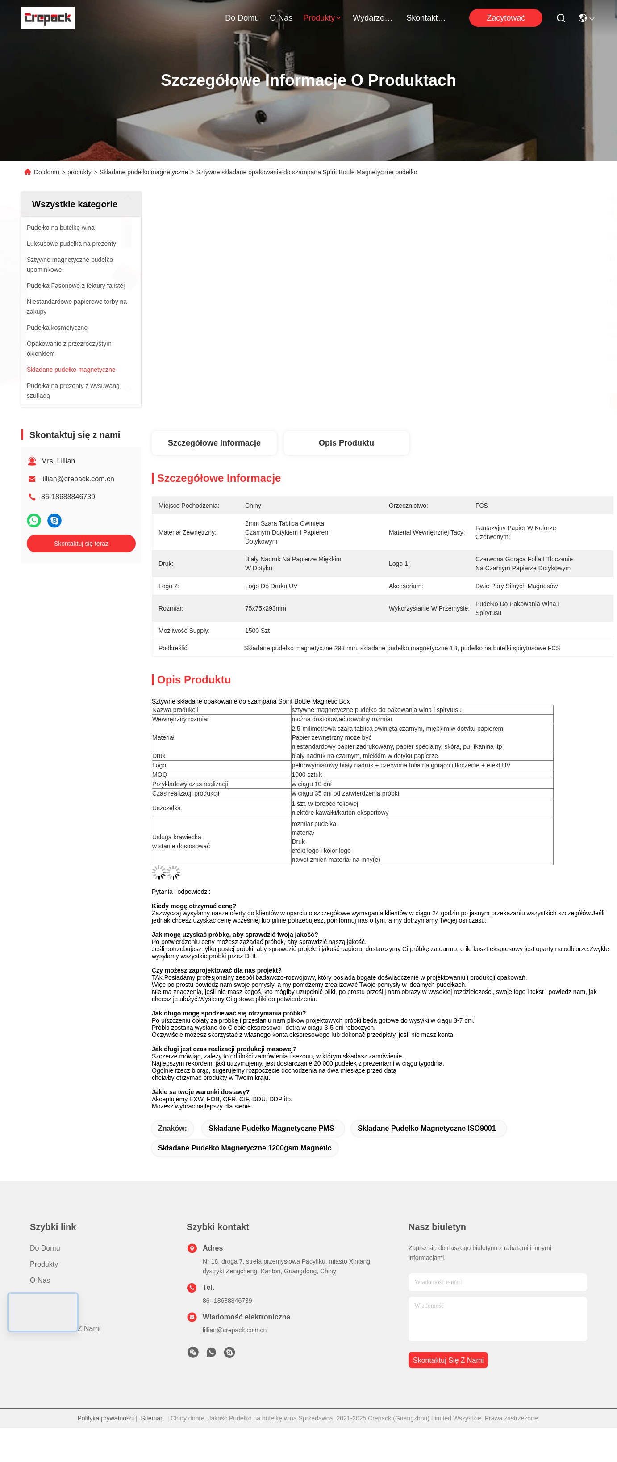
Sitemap (152, 1418)
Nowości (43, 1296)
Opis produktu (346, 442)
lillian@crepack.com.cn (77, 479)
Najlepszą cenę (466, 401)
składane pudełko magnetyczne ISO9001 (427, 1128)
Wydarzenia (374, 17)
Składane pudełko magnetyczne (144, 172)
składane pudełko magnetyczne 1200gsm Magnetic (245, 1148)
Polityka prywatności (105, 1418)
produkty (322, 17)
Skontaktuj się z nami (427, 17)
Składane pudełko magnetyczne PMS (271, 1128)
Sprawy (42, 1312)
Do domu (242, 17)
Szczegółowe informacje (214, 442)
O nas (281, 17)
